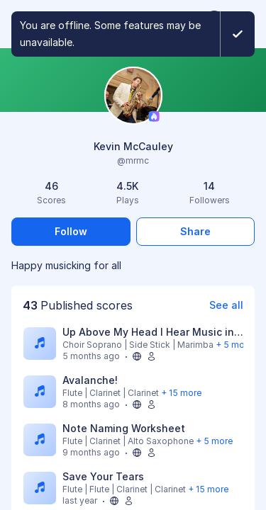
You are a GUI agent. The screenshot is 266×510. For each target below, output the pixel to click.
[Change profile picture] (133, 97)
